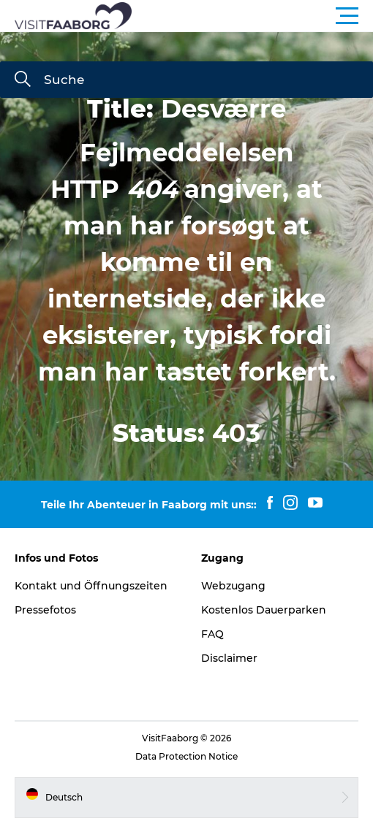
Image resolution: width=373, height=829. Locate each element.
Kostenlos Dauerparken (263, 609)
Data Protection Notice (186, 756)
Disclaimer (229, 658)
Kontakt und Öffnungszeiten (91, 585)
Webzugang (233, 585)
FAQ (212, 634)
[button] (252, 16)
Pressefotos (45, 609)
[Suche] (23, 80)
